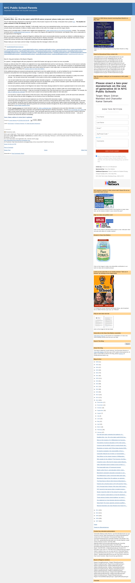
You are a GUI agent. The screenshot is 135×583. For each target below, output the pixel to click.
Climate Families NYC (102, 173)
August (99, 413)
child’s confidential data (44, 108)
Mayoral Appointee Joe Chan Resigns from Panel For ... (112, 505)
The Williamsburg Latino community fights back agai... (111, 475)
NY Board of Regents (20, 123)
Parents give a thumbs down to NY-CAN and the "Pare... (112, 483)
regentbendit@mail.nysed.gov (27, 51)
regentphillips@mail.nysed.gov (12, 52)
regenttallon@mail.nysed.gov (75, 51)
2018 (97, 383)
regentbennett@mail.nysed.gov (78, 52)
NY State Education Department (32, 123)
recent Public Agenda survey (22, 105)
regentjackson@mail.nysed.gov (43, 51)
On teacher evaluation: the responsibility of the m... (110, 451)
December (100, 402)
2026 (97, 362)
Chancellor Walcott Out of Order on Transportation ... (111, 453)
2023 (97, 370)
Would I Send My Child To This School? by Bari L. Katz (112, 492)
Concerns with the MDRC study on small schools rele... (112, 445)
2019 (97, 381)
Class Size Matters (110, 169)
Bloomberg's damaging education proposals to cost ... (111, 473)
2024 (97, 367)
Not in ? (98, 137)
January (99, 432)
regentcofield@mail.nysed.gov (12, 54)
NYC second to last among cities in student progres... (111, 489)
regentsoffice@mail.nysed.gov (43, 54)
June (98, 418)
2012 (97, 400)
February (99, 429)
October (99, 407)
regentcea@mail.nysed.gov (63, 49)
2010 (97, 513)
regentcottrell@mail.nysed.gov (60, 54)
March (99, 427)
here (74, 21)
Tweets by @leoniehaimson (101, 527)
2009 (97, 515)
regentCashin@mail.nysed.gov (30, 49)
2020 (97, 378)
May (98, 421)
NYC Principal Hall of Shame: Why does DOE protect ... (112, 486)
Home (45, 150)
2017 (97, 386)
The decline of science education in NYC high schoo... (111, 442)
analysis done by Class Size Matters (34, 68)
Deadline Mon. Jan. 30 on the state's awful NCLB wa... (111, 437)
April (98, 424)
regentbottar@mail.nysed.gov (45, 52)
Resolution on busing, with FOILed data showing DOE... (112, 448)
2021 (97, 375)
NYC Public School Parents (20, 7)
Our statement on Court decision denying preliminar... (111, 500)
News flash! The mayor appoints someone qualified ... (111, 503)
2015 (97, 392)
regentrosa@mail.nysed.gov (11, 51)
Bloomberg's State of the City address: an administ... (111, 478)
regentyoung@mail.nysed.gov (78, 49)
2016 (97, 389)
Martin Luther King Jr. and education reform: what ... (111, 470)
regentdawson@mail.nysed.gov (61, 52)
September (100, 410)
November (100, 405)
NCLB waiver (11, 123)
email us (121, 353)
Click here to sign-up (99, 335)
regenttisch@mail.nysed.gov (27, 54)
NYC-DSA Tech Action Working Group (106, 176)
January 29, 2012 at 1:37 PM (10, 144)
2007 (97, 521)
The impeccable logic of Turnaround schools (109, 467)
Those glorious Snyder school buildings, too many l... (111, 497)
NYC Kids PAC (112, 173)
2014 (97, 394)
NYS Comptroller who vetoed (76, 109)
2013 (97, 397)
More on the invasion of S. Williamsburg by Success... (111, 440)
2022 (97, 372)
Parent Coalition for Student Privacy (118, 171)
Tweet (95, 524)
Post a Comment (8, 147)
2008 (97, 518)
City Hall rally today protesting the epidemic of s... (110, 434)
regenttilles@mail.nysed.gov (59, 51)
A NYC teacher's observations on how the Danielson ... (111, 494)
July (98, 416)
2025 (97, 364)
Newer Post (7, 150)
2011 (97, 510)
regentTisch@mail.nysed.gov (14, 49)
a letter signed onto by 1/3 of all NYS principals (58, 30)
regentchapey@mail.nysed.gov (29, 52)
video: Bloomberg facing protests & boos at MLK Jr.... (111, 464)
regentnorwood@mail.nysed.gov (47, 49)
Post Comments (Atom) (18, 153)
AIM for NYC (120, 176)
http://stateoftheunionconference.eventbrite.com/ (17, 140)
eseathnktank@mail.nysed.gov (22, 32)
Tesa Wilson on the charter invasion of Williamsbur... (111, 456)
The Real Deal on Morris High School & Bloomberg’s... (111, 481)
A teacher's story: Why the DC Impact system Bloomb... (112, 462)
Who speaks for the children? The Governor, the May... (111, 459)
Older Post (84, 150)
